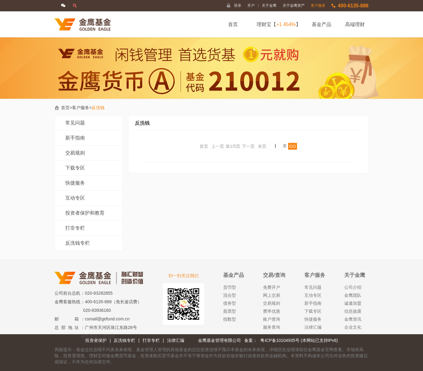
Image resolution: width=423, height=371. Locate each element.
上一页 (217, 146)
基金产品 (321, 24)
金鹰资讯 (352, 319)
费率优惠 (271, 311)
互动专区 (75, 198)
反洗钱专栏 (77, 243)
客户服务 (318, 5)
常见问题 (75, 122)
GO (292, 146)
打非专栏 (75, 228)
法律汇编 (313, 327)
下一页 (248, 146)
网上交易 (271, 295)
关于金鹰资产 (294, 5)
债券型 (229, 303)
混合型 (229, 295)
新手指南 (75, 137)
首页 (233, 24)
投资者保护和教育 (85, 213)
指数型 (229, 319)
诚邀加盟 (352, 303)
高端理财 (355, 24)
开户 (253, 5)
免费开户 (271, 287)
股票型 (229, 311)
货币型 (229, 287)
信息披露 (352, 311)
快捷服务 (75, 183)
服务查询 (271, 327)
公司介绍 (352, 287)
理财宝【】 (279, 24)
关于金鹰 (269, 5)
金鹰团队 (352, 295)
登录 (237, 5)
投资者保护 (96, 340)
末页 (262, 146)
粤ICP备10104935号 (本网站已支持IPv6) (299, 340)
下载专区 (75, 167)
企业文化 (352, 327)
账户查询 (271, 319)
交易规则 (75, 152)
